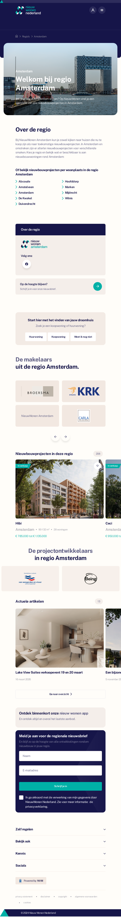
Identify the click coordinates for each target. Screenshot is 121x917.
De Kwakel (23, 198)
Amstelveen (24, 187)
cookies (27, 902)
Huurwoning (36, 336)
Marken (68, 187)
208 (98, 453)
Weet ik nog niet (83, 336)
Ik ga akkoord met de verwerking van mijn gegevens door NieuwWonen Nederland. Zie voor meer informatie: (61, 802)
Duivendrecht (25, 204)
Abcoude (22, 181)
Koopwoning (58, 336)
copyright (62, 896)
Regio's (26, 36)
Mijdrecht (69, 192)
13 (99, 601)
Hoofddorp (70, 181)
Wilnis (67, 198)
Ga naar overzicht (60, 694)
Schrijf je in (60, 786)
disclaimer (45, 896)
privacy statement (24, 896)
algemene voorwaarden (86, 896)
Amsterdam (24, 192)
